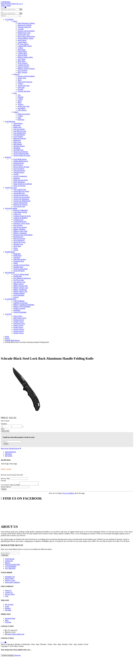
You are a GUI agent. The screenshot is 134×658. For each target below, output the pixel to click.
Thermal (20, 97)
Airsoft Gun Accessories (21, 197)
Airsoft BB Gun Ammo (21, 191)
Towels (15, 250)
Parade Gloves (18, 327)
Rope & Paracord (19, 238)
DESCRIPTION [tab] (10, 452)
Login (3, 2)
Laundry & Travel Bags (21, 265)
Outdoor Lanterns (19, 308)
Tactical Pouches (19, 271)
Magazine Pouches (19, 138)
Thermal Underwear (24, 27)
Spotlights (16, 310)
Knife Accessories (19, 186)
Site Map (8, 611)
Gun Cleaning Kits (19, 133)
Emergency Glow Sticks (21, 223)
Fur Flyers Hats (18, 280)
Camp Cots (17, 214)
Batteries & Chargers (20, 204)
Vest (19, 95)
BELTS (7, 563)
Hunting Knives (18, 163)
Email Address (6, 487)
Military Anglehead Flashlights (23, 305)
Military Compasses (20, 233)
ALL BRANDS (10, 569)
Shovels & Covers (19, 242)
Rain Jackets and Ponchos (26, 36)
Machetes (16, 178)
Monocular (17, 140)
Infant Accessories (24, 114)
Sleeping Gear (18, 244)
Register (7, 2)
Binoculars (17, 125)
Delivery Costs (10, 581)
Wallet (15, 263)
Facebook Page (10, 619)
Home (3, 4)
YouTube (8, 623)
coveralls (21, 29)
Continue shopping (7, 656)
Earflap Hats (17, 276)
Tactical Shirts (22, 55)
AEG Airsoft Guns (19, 189)
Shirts (19, 102)
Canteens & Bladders (20, 218)
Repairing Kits (18, 237)
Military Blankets (19, 229)
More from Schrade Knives (11, 448)
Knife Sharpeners (19, 182)
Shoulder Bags (18, 267)
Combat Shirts (22, 53)
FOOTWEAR (9, 559)
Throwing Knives (19, 170)
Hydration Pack (18, 261)
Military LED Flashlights (21, 306)
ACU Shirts (21, 59)
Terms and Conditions (12, 583)
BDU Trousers (22, 72)
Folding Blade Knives (20, 161)
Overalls (20, 89)
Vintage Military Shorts (25, 38)
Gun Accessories (19, 129)
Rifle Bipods (17, 144)
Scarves (16, 297)
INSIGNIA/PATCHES (12, 565)
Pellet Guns (17, 142)
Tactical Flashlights (19, 312)
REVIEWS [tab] (8, 456)
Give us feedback (68, 494)
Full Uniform (22, 110)
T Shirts (20, 48)
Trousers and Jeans (24, 91)
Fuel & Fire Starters (20, 227)
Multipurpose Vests (24, 33)
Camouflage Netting (20, 212)
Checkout (17, 656)
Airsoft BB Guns (19, 193)
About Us (8, 591)
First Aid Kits (18, 225)
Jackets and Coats (24, 34)
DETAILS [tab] (8, 454)
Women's (16, 74)
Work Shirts (22, 50)
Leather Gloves (18, 322)
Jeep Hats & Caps (19, 282)
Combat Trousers (23, 65)
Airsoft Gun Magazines (21, 199)
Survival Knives (18, 169)
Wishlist (7, 4)
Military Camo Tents (20, 231)
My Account (9, 605)
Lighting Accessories (20, 303)
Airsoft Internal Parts (20, 203)
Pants (19, 118)
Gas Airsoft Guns (19, 206)
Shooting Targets (19, 146)
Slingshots (16, 148)
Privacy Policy (10, 595)
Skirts (19, 80)
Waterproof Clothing (24, 25)
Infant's (15, 112)
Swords (15, 174)
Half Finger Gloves (19, 318)
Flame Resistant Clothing (26, 23)
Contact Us (14, 4)
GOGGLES (9, 561)
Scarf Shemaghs (18, 295)
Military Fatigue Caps (20, 288)
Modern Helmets (19, 293)
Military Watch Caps (20, 291)
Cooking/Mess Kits (19, 221)
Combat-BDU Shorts (25, 46)
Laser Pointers (18, 136)
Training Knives (18, 172)
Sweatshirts (21, 108)
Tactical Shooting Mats (21, 153)
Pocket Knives (18, 165)
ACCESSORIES (10, 567)
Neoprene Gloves (19, 323)
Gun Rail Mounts (19, 135)
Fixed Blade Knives (20, 159)
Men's (15, 21)
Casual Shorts (22, 42)
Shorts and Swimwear (25, 82)
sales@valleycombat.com (15, 635)
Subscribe (5, 556)
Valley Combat (6, 5)
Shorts (20, 101)
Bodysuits (21, 119)
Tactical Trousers (23, 67)
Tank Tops (21, 87)
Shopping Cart (10, 577)
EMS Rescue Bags (19, 259)
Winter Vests (22, 78)
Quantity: (4, 424)
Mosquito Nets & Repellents (23, 235)
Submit (6, 444)
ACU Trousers (22, 70)
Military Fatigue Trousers (26, 68)
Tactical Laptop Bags (20, 269)
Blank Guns (17, 127)
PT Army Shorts (23, 44)
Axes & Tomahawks (20, 176)
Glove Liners (17, 316)
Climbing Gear (18, 220)
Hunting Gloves (18, 320)
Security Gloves (18, 329)
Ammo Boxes (18, 123)
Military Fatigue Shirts (25, 57)
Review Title (5, 478)
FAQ (6, 597)
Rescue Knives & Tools (21, 167)
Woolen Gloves (18, 333)
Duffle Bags (17, 255)
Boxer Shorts (22, 40)
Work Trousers (22, 63)
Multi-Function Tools (20, 180)
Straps (15, 248)
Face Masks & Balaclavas (22, 278)
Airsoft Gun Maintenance (22, 201)
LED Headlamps (19, 301)
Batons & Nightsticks (20, 210)
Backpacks (17, 254)
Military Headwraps (20, 289)
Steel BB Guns (18, 150)
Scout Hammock (19, 240)
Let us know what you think (10, 485)
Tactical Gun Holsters (20, 152)
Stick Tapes (17, 246)
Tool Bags (16, 257)
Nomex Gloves (18, 325)
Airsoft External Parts (20, 195)
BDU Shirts (21, 61)
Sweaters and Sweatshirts (26, 31)
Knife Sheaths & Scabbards (22, 184)
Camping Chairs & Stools (22, 216)
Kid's (15, 93)
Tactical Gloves (18, 331)
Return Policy (9, 579)
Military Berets (18, 284)
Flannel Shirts (22, 51)
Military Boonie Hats (20, 286)
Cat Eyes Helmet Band (21, 274)
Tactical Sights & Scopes (21, 155)
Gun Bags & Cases (19, 131)
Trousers (20, 104)
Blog (6, 621)
